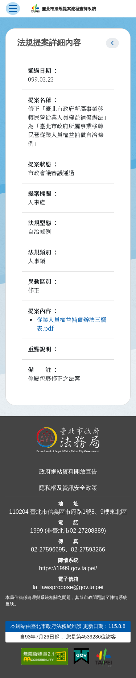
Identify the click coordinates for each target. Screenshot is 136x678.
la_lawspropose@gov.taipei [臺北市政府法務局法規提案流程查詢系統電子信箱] (68, 587)
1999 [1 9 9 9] (36, 531)
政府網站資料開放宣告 (68, 471)
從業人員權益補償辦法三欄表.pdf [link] (71, 323)
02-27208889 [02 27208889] (87, 531)
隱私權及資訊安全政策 (68, 488)
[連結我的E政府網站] (81, 656)
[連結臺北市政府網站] (103, 657)
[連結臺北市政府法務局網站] (68, 440)
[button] (112, 43)
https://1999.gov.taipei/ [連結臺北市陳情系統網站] (68, 568)
